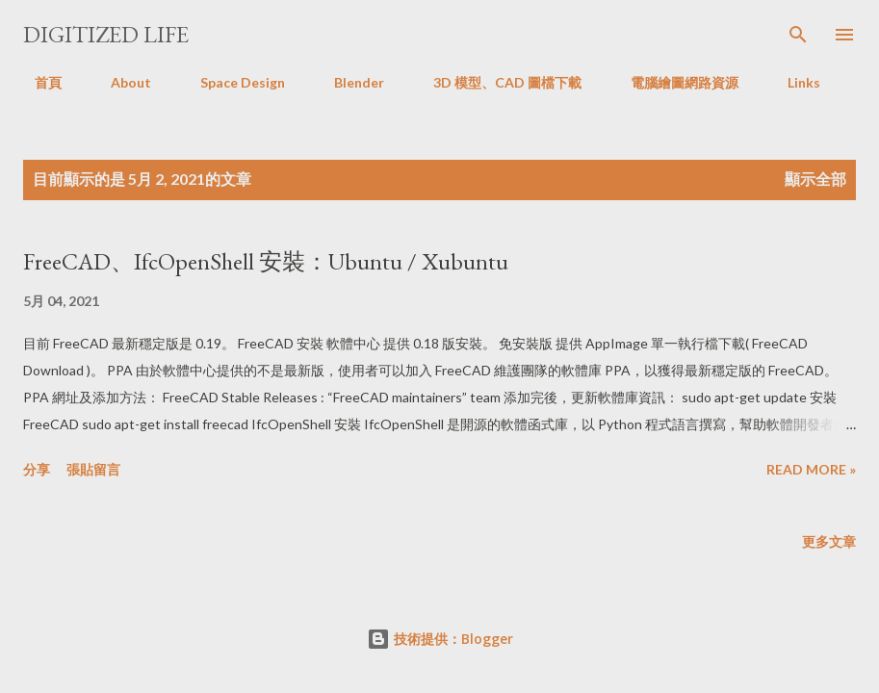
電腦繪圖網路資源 (673, 82)
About (119, 82)
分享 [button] (36, 469)
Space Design (231, 82)
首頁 (36, 82)
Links (792, 82)
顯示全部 (815, 178)
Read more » (811, 469)
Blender (348, 82)
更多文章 (829, 541)
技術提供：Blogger (440, 638)
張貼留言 (93, 469)
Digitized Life (106, 34)
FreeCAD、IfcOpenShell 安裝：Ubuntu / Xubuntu (265, 261)
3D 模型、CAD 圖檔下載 (496, 82)
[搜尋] (798, 34)
